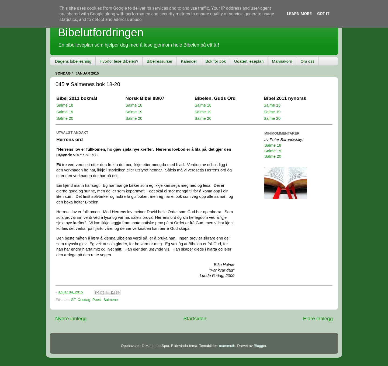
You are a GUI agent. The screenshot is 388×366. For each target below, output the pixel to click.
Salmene (110, 300)
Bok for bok (215, 61)
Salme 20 (64, 118)
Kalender (189, 61)
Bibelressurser (159, 61)
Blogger (260, 346)
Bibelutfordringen (101, 32)
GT (73, 300)
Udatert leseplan (249, 61)
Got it (323, 13)
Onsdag (84, 300)
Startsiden (194, 318)
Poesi (97, 300)
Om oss (307, 61)
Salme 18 (64, 105)
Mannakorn (282, 61)
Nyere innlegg (71, 318)
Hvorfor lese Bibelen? (119, 61)
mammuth (227, 346)
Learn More (299, 13)
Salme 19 (64, 112)
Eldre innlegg (318, 318)
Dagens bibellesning (73, 61)
